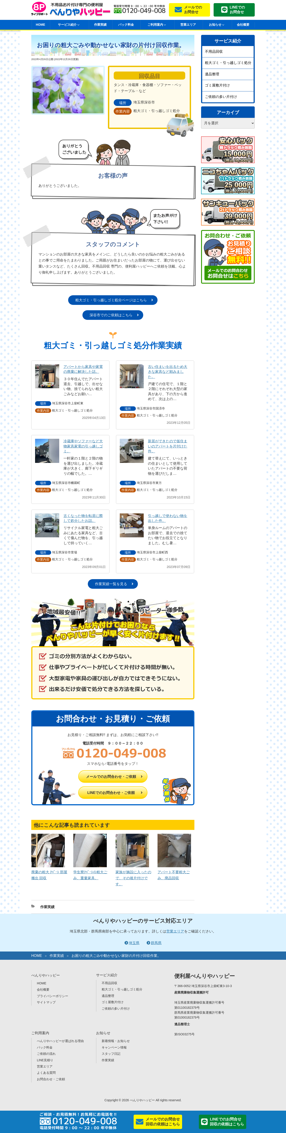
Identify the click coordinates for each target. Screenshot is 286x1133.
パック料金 (126, 24)
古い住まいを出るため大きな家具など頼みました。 (167, 372)
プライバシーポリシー (52, 996)
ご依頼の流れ (46, 1053)
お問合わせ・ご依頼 (51, 1079)
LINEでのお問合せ (237, 9)
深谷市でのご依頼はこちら (111, 315)
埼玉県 (134, 943)
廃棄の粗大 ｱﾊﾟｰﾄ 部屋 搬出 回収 (49, 872)
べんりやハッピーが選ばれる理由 (60, 1041)
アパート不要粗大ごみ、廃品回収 (174, 872)
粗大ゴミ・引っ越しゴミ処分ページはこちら (111, 300)
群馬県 (156, 943)
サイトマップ (46, 1002)
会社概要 (243, 24)
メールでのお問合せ (193, 9)
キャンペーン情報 (114, 1047)
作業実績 (100, 24)
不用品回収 (214, 51)
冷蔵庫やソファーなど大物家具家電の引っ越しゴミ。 (83, 446)
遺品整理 (212, 74)
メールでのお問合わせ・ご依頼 (111, 777)
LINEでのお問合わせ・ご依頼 (111, 793)
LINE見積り (45, 1060)
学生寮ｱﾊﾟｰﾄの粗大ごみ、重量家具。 (90, 872)
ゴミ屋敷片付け (217, 85)
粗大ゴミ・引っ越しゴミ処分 (228, 63)
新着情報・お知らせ (116, 1041)
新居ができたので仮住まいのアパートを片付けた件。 (167, 446)
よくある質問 (46, 1072)
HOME (40, 24)
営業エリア (188, 24)
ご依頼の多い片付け (221, 97)
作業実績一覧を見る (111, 584)
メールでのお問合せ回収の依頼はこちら (163, 1121)
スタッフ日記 (111, 1053)
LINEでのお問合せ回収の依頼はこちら (227, 1121)
